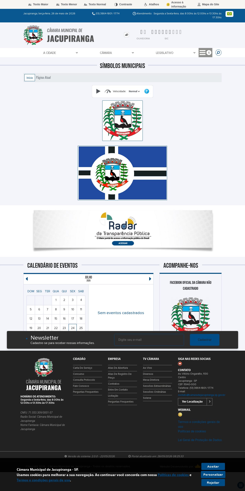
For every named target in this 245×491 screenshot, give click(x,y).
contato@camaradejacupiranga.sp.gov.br (201, 395)
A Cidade (31, 53)
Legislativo (72, 53)
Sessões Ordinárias (154, 392)
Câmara (51, 53)
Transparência (100, 53)
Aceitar (213, 466)
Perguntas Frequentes (86, 392)
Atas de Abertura (118, 368)
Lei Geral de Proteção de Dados (200, 440)
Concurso (78, 374)
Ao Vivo (147, 368)
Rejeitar (213, 482)
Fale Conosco (81, 386)
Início (30, 78)
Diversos (148, 374)
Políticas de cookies (192, 431)
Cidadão (144, 53)
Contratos (113, 384)
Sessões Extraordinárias (157, 386)
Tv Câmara (166, 53)
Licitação (113, 396)
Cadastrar (205, 340)
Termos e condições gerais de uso (43, 480)
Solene (147, 398)
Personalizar (213, 474)
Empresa (124, 53)
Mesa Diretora (151, 380)
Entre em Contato (118, 390)
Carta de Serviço (82, 368)
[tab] (126, 34)
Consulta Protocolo (84, 380)
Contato (188, 53)
